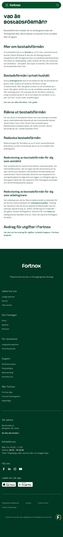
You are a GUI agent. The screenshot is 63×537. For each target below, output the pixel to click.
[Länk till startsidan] (15, 5)
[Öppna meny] (7, 5)
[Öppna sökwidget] (57, 5)
